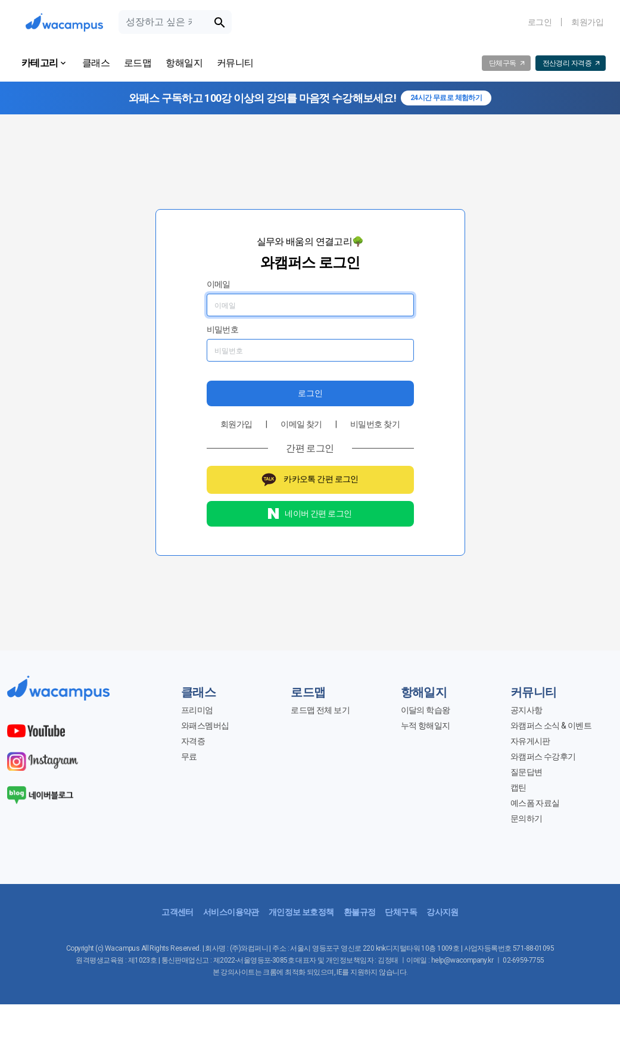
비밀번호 (223, 329)
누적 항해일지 (425, 725)
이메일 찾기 (301, 424)
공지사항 (526, 710)
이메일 (218, 284)
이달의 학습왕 (425, 710)
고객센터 (177, 912)
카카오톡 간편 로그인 (310, 480)
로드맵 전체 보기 (320, 710)
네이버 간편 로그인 (309, 513)
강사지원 (442, 912)
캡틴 (518, 787)
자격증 (193, 741)
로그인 (540, 22)
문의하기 (526, 818)
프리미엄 (197, 710)
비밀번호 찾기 (375, 424)
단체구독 (401, 912)
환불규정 (360, 912)
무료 (189, 756)
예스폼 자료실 (535, 803)
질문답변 (526, 772)
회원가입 (587, 22)
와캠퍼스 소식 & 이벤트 (551, 725)
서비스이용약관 (231, 912)
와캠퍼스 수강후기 (543, 756)
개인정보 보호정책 (301, 912)
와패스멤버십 (205, 725)
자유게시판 (530, 741)
